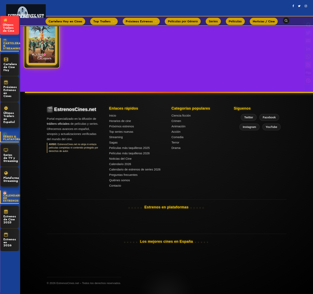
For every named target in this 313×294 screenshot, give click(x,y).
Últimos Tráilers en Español (9, 115)
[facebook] (293, 6)
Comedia (178, 137)
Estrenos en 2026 (9, 240)
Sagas (113, 142)
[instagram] (306, 6)
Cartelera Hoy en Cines (65, 21)
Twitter (248, 117)
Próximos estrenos (121, 126)
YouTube (271, 127)
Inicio (112, 115)
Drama (176, 147)
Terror (175, 142)
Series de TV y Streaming (10, 155)
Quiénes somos (119, 180)
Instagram (249, 127)
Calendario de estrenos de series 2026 (135, 169)
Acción (176, 131)
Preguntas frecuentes (123, 174)
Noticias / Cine (264, 21)
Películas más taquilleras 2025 (129, 147)
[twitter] (299, 6)
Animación (179, 126)
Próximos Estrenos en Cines (10, 89)
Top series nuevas (121, 131)
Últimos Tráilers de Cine (8, 25)
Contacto (115, 185)
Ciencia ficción (181, 115)
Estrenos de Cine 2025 (9, 217)
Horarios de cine (120, 121)
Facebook (269, 117)
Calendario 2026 (120, 164)
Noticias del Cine (120, 158)
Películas (235, 21)
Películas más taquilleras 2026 (129, 153)
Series (213, 21)
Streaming (116, 137)
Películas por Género (183, 21)
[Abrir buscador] (286, 20)
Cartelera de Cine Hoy (10, 64)
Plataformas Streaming (11, 177)
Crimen (176, 121)
